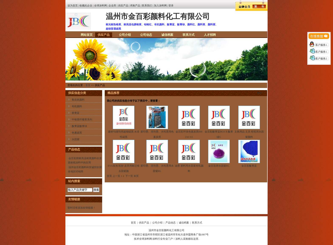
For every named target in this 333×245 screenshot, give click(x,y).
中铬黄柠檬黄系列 (82, 119)
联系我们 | (148, 5)
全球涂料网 (100, 5)
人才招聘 (210, 34)
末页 (136, 175)
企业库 (112, 5)
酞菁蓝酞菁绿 (79, 126)
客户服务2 (321, 58)
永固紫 (75, 139)
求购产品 (135, 5)
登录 (171, 5)
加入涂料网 (160, 5)
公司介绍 (125, 34)
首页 (87, 85)
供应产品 (123, 5)
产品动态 (170, 222)
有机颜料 (77, 106)
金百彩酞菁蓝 (249, 165)
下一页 (129, 175)
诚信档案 (167, 34)
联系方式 (189, 34)
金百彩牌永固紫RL (218, 165)
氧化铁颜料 (78, 99)
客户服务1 (321, 44)
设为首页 (73, 5)
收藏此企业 (85, 5)
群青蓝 (75, 112)
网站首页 (87, 34)
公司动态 (146, 34)
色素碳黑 (77, 132)
